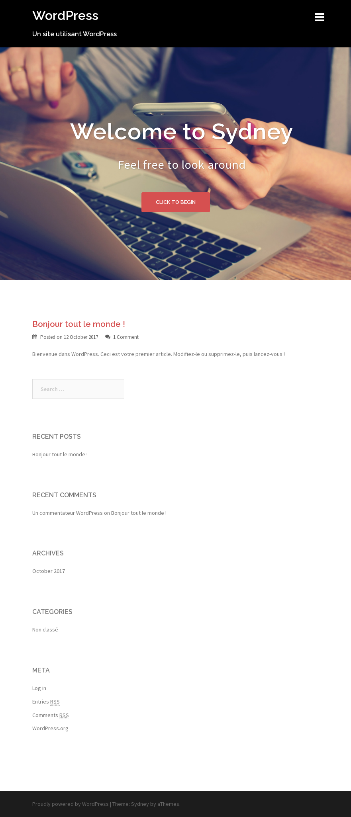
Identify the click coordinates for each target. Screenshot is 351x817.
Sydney (140, 803)
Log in (39, 688)
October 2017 (48, 571)
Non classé (45, 629)
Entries (46, 702)
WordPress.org (50, 728)
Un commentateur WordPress (67, 512)
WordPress (65, 15)
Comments (50, 715)
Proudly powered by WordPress (70, 803)
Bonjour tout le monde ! (78, 324)
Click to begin (176, 202)
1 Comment (126, 337)
